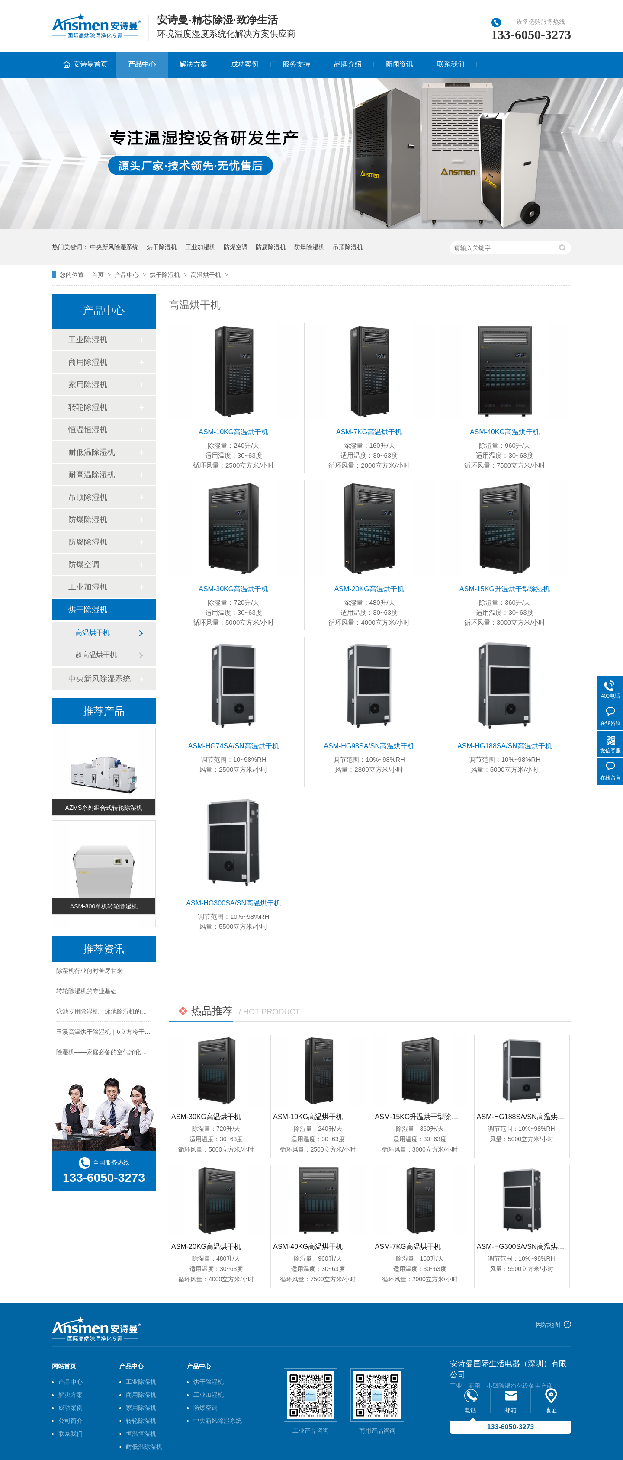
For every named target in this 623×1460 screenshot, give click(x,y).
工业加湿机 (200, 247)
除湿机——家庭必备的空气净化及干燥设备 (113, 1053)
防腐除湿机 (271, 247)
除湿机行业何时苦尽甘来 (89, 972)
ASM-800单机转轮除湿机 (104, 908)
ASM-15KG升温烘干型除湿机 (504, 589)
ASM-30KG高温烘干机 (233, 589)
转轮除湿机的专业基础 (86, 992)
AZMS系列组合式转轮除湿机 (104, 809)
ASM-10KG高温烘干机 (233, 432)
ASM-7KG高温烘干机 (369, 432)
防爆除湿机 (309, 247)
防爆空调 (236, 247)
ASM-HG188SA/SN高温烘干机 (504, 746)
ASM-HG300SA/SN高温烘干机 (233, 903)
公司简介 (70, 1420)
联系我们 (451, 64)
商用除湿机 (87, 362)
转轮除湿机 (87, 407)
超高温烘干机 (96, 654)
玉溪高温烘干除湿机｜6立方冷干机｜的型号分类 (121, 1033)
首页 (99, 274)
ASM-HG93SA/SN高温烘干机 (369, 746)
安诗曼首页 (90, 64)
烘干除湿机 (162, 247)
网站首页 (64, 1366)
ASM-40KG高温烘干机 (505, 432)
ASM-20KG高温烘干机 (369, 589)
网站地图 (548, 1324)
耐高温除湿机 (91, 474)
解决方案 (193, 64)
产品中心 (142, 64)
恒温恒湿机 (87, 429)
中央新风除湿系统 (114, 247)
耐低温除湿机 (91, 452)
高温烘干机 (206, 274)
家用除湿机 (87, 384)
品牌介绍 (348, 64)
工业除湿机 (87, 339)
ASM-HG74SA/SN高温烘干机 (233, 746)
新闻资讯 (399, 64)
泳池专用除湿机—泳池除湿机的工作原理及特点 (119, 1013)
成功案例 (245, 64)
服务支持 (296, 64)
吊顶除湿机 (348, 247)
